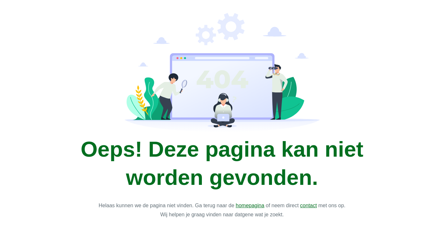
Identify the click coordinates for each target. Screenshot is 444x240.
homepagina (250, 205)
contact (308, 205)
